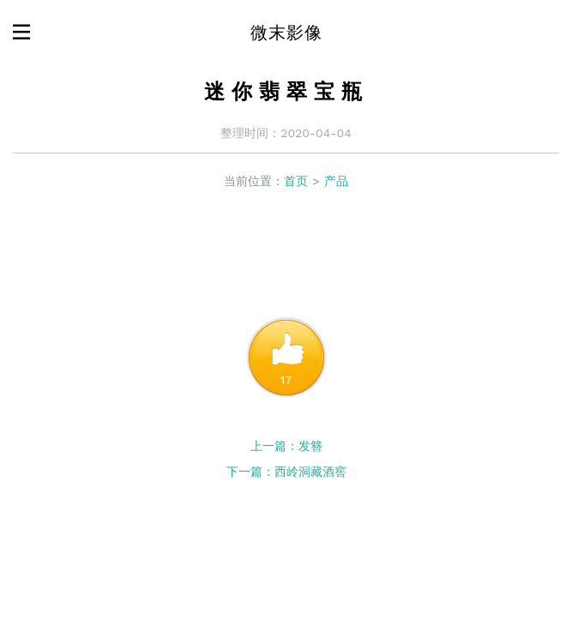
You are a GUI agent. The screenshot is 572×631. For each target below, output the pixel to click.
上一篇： (274, 446)
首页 (296, 181)
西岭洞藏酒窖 (310, 471)
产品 (336, 181)
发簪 (310, 446)
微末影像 (286, 32)
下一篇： (250, 471)
